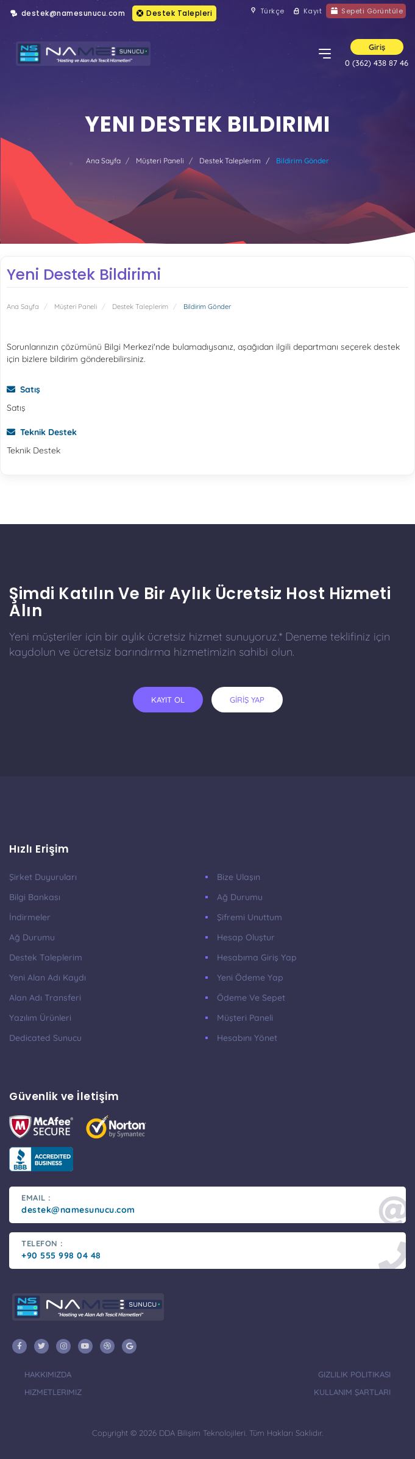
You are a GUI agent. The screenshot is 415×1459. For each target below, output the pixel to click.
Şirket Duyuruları (43, 876)
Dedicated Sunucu (45, 1037)
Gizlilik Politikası (354, 1374)
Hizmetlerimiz (53, 1392)
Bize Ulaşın (238, 876)
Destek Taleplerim (230, 160)
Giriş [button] (377, 47)
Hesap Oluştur (246, 937)
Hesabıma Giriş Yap (257, 957)
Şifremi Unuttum (249, 917)
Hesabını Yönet (247, 1037)
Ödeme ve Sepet (251, 997)
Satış (23, 389)
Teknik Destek (42, 432)
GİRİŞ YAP (247, 700)
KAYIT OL (168, 700)
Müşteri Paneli (160, 160)
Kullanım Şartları (352, 1392)
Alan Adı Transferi (45, 997)
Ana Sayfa (103, 160)
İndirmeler (30, 917)
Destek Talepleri (174, 13)
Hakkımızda (47, 1374)
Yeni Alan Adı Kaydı (47, 977)
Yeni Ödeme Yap (250, 977)
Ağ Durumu (32, 937)
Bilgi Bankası (34, 897)
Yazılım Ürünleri (40, 1017)
